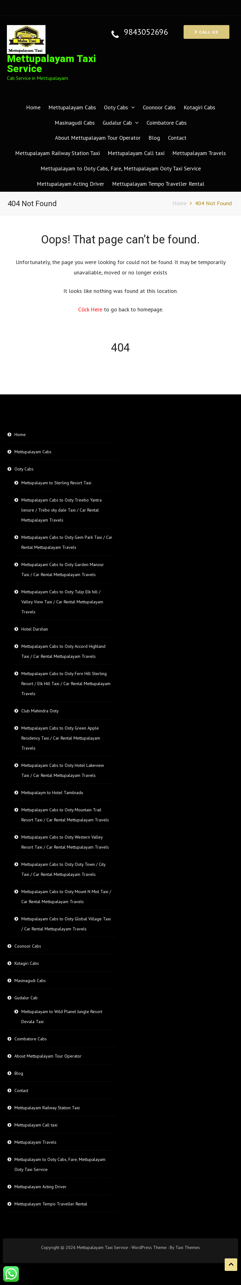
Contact (177, 137)
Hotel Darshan (34, 629)
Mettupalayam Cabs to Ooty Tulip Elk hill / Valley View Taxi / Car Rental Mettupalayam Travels (62, 602)
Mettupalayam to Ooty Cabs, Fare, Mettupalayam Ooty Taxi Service (120, 168)
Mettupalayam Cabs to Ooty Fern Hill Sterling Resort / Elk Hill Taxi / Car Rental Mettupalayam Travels (65, 683)
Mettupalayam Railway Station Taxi (57, 153)
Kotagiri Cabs (199, 107)
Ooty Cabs (116, 107)
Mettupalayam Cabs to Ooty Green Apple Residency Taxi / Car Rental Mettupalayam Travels (60, 738)
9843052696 (146, 32)
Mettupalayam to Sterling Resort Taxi (56, 483)
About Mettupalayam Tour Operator (98, 137)
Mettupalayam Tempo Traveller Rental (158, 183)
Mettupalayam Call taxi (136, 153)
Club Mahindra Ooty (40, 711)
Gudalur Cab (117, 122)
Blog (154, 137)
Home (33, 107)
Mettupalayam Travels (199, 153)
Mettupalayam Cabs (72, 107)
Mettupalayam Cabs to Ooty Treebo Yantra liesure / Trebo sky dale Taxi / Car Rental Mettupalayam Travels (61, 510)
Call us (206, 32)
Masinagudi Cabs (75, 122)
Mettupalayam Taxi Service (51, 63)
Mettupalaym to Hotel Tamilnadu (52, 792)
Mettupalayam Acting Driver (70, 183)
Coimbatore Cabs (167, 122)
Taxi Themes (187, 1247)
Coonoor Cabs (159, 107)
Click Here (91, 309)
